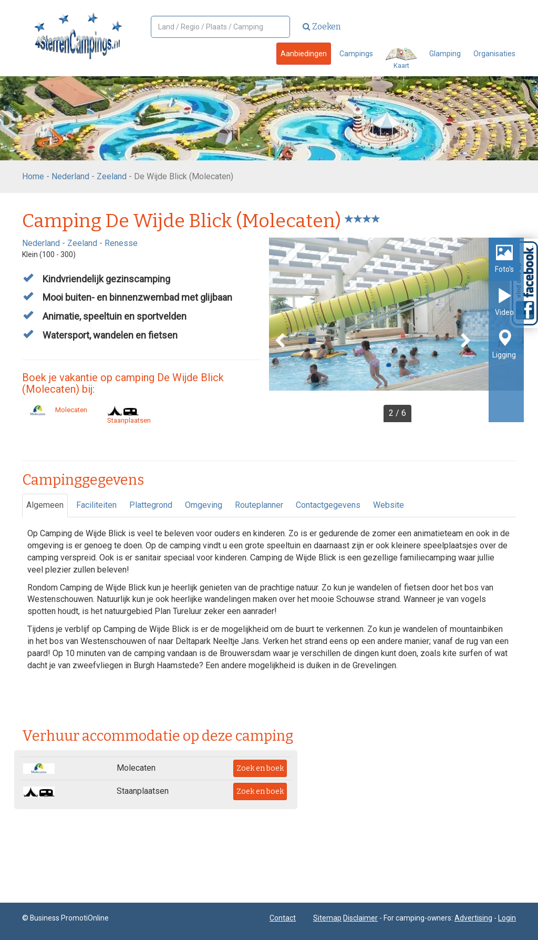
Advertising (473, 918)
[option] (396, 330)
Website (388, 505)
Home (33, 176)
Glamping (445, 53)
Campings (356, 53)
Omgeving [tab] (203, 505)
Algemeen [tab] (45, 505)
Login (507, 918)
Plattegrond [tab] (150, 505)
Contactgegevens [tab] (328, 505)
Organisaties (494, 53)
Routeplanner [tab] (259, 505)
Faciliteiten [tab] (96, 505)
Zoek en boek (260, 768)
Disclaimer (360, 918)
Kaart (401, 58)
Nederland (70, 176)
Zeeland (112, 176)
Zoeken (322, 27)
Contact (283, 918)
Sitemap (327, 918)
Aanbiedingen (304, 53)
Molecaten (54, 410)
